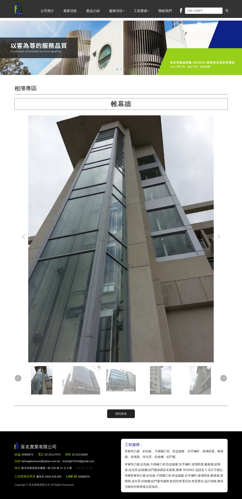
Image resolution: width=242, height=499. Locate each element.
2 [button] (121, 69)
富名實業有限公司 (19, 10)
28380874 (28, 453)
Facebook (181, 10)
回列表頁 (121, 413)
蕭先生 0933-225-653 (50, 475)
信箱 (17, 460)
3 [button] (125, 69)
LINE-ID (74, 475)
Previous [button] (23, 237)
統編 (17, 453)
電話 (42, 453)
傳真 (72, 453)
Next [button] (218, 237)
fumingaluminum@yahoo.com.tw (62, 460)
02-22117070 (55, 453)
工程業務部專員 (24, 475)
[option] (121, 48)
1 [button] (117, 69)
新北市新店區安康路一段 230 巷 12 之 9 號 (49, 467)
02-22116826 (84, 453)
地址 (17, 467)
